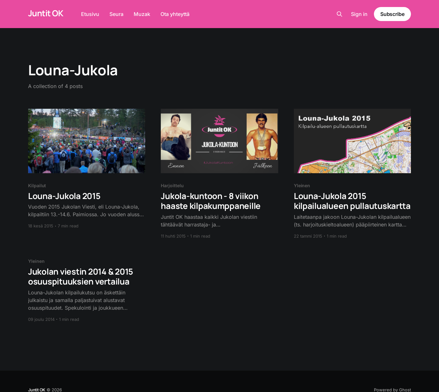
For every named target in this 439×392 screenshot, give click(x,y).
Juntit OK (45, 13)
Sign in (359, 14)
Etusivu (90, 14)
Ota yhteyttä (175, 14)
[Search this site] (339, 14)
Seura (116, 14)
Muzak (142, 14)
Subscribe (392, 14)
